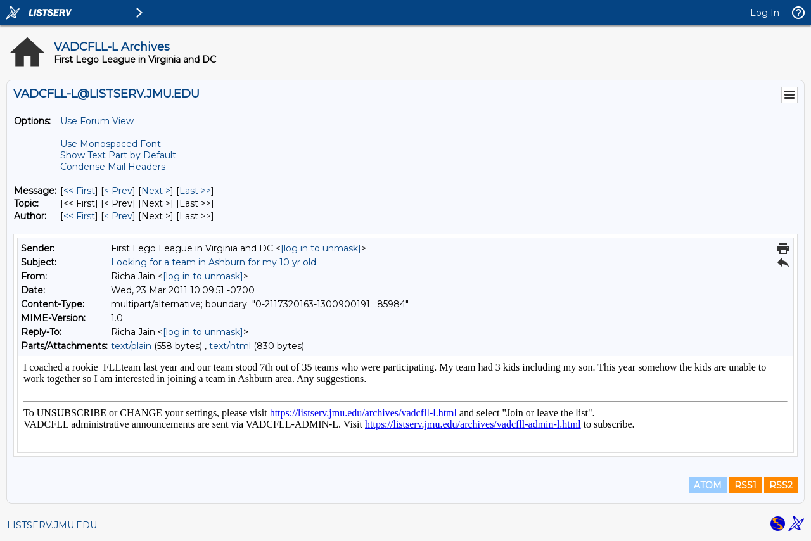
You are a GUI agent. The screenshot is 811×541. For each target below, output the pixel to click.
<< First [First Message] (79, 190)
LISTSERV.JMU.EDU (52, 525)
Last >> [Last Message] (195, 190)
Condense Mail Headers (112, 166)
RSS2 (781, 485)
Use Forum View (97, 121)
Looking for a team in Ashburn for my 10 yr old (213, 262)
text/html (230, 346)
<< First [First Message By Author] (79, 216)
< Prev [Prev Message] (118, 190)
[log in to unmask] (321, 248)
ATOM (708, 485)
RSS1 (745, 485)
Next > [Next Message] (155, 190)
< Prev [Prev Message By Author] (118, 216)
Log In (764, 12)
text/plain (131, 346)
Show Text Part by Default (118, 155)
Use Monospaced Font (110, 144)
